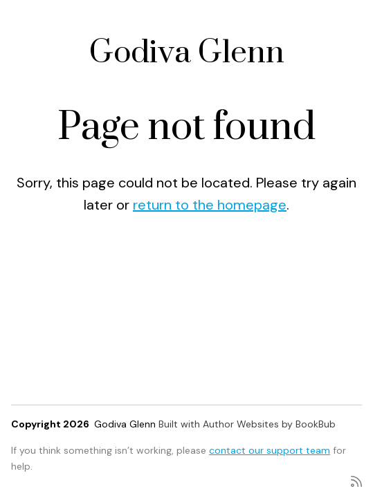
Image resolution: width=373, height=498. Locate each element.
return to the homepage (209, 205)
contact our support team (269, 450)
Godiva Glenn (186, 53)
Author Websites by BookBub (269, 424)
